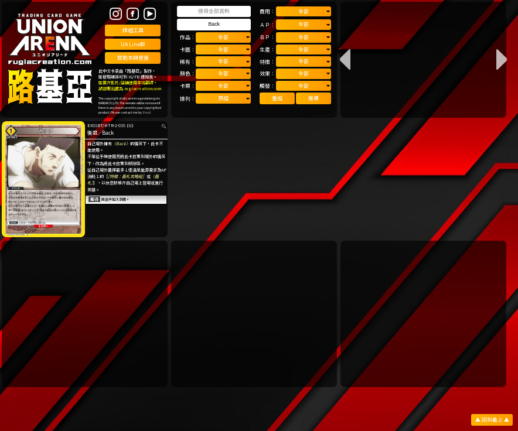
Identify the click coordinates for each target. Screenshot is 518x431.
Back (108, 132)
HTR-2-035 (114, 125)
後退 (92, 132)
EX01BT (95, 125)
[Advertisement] (85, 314)
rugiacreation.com (142, 88)
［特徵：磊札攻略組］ (127, 176)
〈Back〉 (121, 143)
